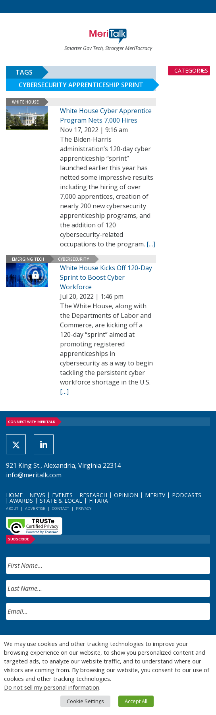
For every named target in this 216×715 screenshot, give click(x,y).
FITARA (98, 500)
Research (93, 495)
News (37, 495)
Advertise (35, 508)
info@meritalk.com (34, 475)
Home (14, 495)
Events (62, 495)
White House (25, 102)
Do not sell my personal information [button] (51, 687)
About (12, 508)
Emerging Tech (28, 259)
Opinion (126, 495)
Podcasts (186, 495)
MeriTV (155, 495)
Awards (21, 500)
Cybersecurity (73, 259)
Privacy (83, 508)
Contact (60, 508)
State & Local (61, 500)
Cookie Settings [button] (85, 701)
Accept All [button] (136, 701)
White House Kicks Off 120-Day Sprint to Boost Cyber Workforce (106, 277)
